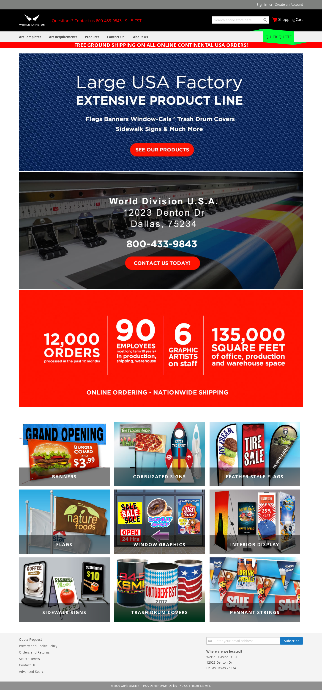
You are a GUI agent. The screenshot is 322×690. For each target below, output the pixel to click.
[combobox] (240, 20)
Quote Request (30, 639)
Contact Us (27, 665)
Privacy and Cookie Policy (38, 646)
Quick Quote (278, 36)
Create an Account (289, 4)
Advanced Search (32, 671)
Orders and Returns (34, 652)
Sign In (262, 4)
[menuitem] (140, 37)
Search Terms (29, 659)
